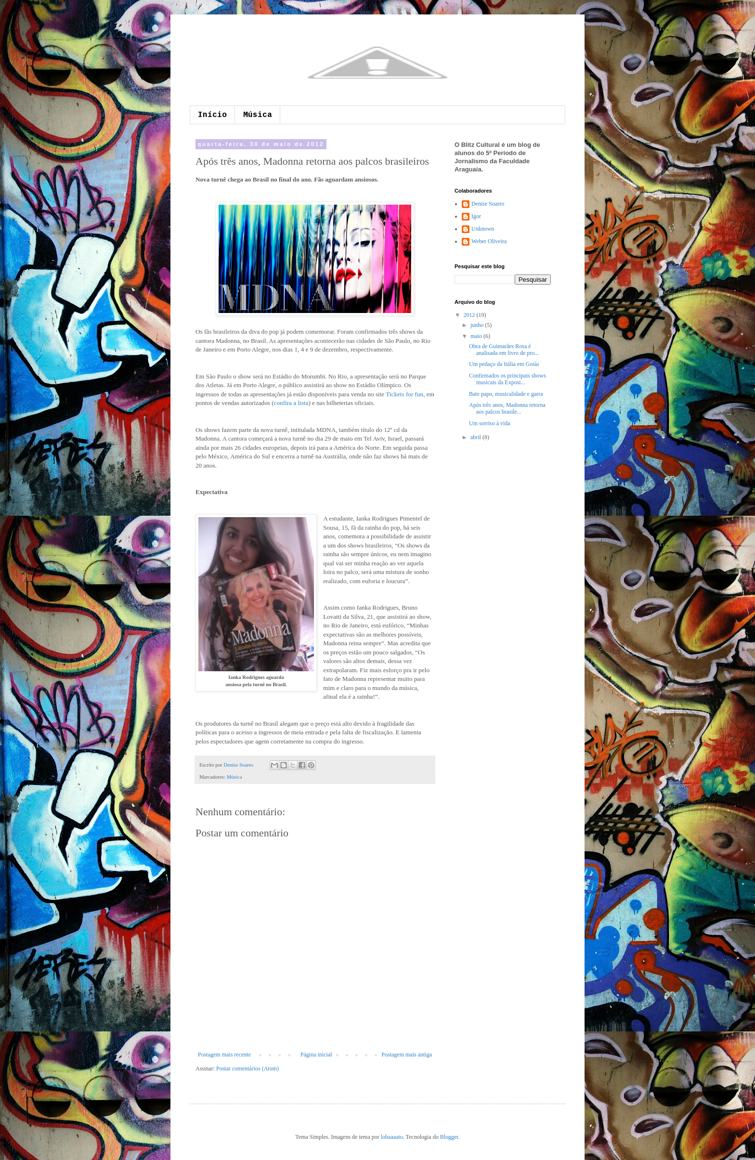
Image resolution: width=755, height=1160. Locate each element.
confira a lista (291, 402)
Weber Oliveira (489, 241)
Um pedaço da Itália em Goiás (504, 364)
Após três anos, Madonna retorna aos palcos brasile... (507, 408)
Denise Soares (238, 765)
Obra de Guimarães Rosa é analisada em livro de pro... (504, 349)
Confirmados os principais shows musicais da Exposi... (507, 379)
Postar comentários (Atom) (247, 1068)
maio (476, 336)
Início (212, 115)
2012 (470, 315)
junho (477, 325)
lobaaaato (392, 1137)
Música (257, 115)
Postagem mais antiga (406, 1054)
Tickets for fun (404, 394)
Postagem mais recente (224, 1054)
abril (476, 437)
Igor (476, 216)
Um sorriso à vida (489, 423)
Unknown (482, 228)
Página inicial (316, 1054)
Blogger (449, 1137)
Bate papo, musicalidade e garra (506, 394)
